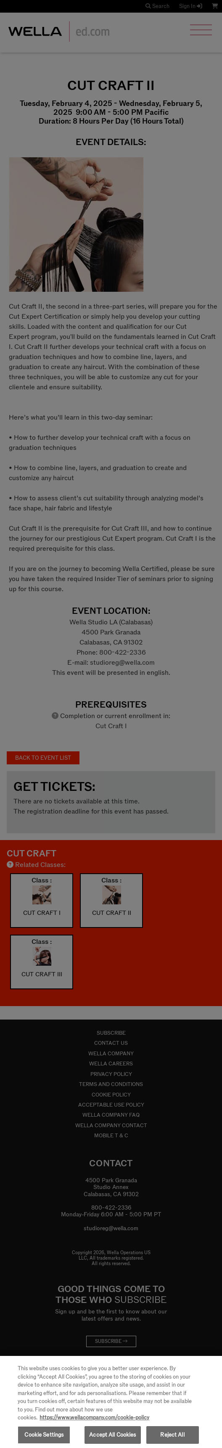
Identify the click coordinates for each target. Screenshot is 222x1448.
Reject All (172, 1438)
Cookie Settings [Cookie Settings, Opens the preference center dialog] (43, 1438)
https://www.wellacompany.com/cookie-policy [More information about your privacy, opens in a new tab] (94, 1421)
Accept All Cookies (112, 1438)
